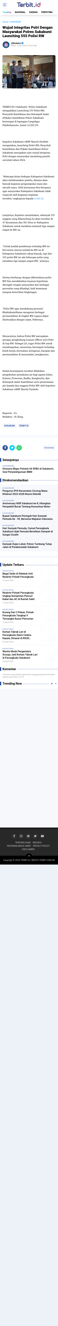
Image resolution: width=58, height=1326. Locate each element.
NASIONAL (20, 12)
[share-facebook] (5, 447)
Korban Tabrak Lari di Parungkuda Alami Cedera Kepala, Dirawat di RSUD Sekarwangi (16, 635)
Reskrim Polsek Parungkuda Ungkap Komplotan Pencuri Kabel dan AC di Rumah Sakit (18, 596)
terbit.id (38, 198)
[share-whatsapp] (19, 447)
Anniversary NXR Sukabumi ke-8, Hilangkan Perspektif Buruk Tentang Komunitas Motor (26, 505)
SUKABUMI (9, 425)
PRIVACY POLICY (41, 846)
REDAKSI (37, 842)
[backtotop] (29, 856)
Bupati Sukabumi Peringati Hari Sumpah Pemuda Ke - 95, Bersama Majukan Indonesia (27, 517)
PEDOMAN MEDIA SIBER (19, 846)
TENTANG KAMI (23, 842)
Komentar (49, 447)
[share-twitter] (12, 447)
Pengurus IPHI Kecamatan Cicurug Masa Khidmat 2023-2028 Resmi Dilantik (24, 492)
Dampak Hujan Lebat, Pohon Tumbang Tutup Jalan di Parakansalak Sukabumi (27, 546)
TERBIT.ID (24, 425)
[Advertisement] (29, 720)
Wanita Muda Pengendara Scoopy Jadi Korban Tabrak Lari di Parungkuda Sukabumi (19, 654)
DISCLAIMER (28, 849)
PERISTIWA (47, 12)
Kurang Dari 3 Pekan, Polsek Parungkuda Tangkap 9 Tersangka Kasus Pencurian (18, 615)
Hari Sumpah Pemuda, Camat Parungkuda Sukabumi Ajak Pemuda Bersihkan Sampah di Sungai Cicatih (27, 531)
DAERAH (33, 12)
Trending (6, 12)
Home (5, 22)
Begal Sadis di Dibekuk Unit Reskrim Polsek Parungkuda (18, 575)
